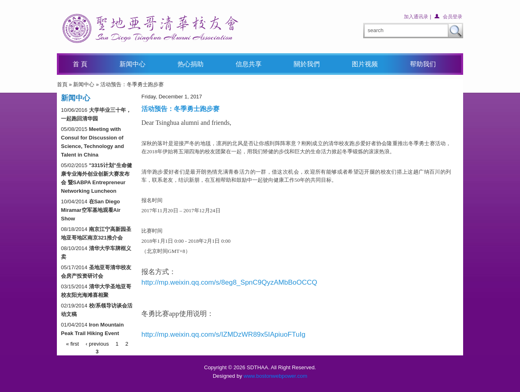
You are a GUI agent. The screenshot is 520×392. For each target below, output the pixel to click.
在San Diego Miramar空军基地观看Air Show (91, 210)
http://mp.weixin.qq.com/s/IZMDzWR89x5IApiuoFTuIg (223, 334)
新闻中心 (83, 84)
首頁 (62, 84)
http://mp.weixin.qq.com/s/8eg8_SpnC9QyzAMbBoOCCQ (229, 282)
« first (72, 343)
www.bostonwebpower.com (276, 376)
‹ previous (97, 343)
